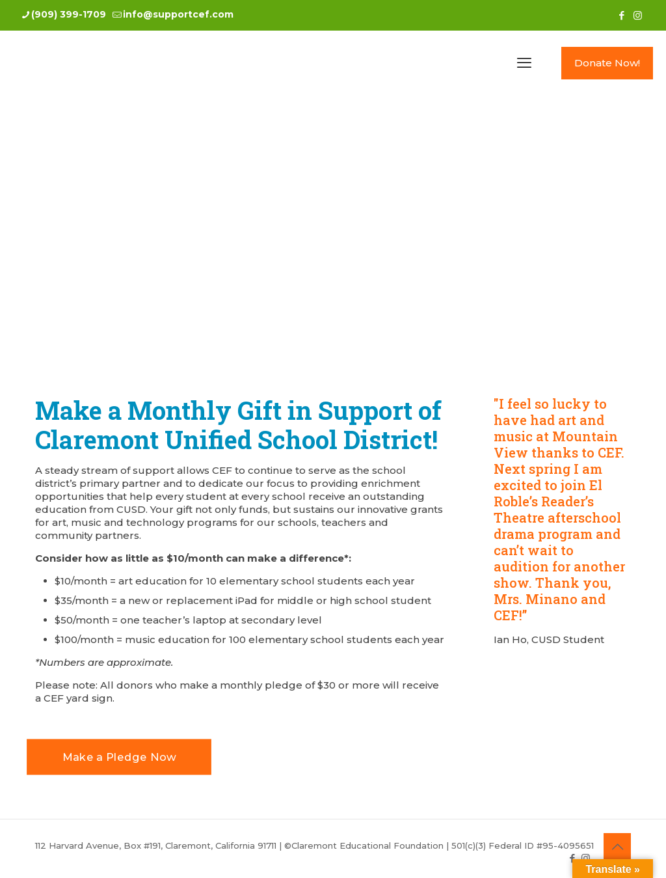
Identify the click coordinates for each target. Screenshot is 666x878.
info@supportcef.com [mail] (178, 14)
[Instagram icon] (638, 15)
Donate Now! (607, 63)
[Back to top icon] (617, 846)
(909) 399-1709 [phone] (68, 14)
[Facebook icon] (621, 15)
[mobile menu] (524, 63)
